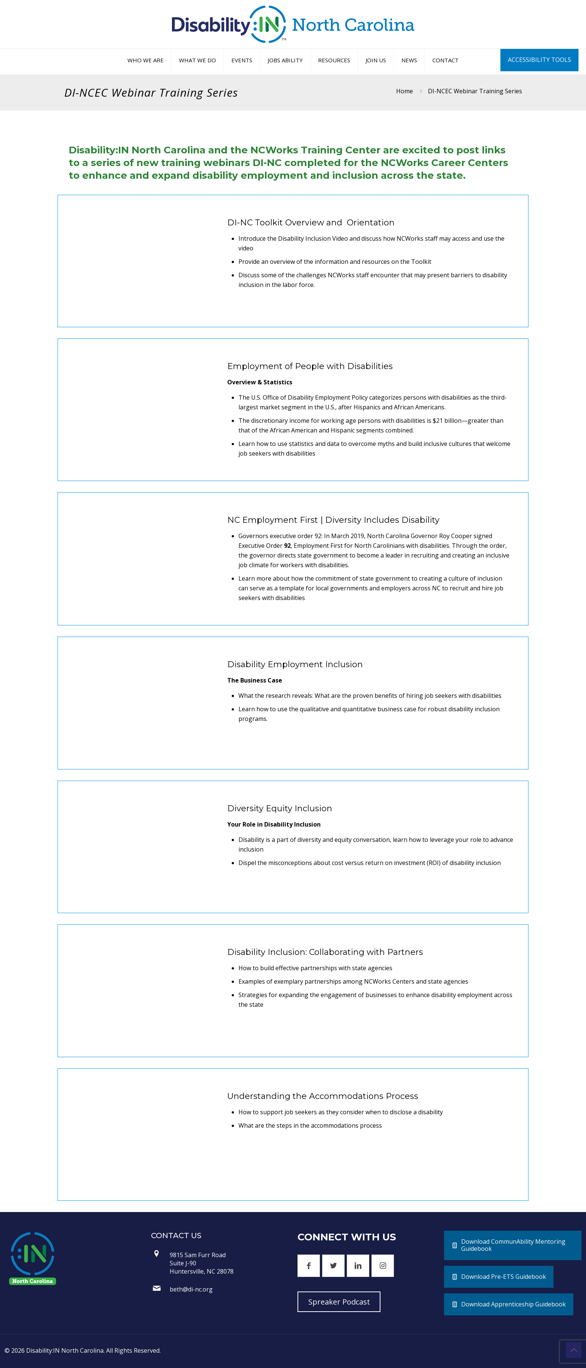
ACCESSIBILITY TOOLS (539, 60)
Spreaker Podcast (339, 1302)
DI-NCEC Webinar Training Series (475, 91)
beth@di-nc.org (191, 1289)
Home (404, 91)
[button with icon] (308, 1266)
